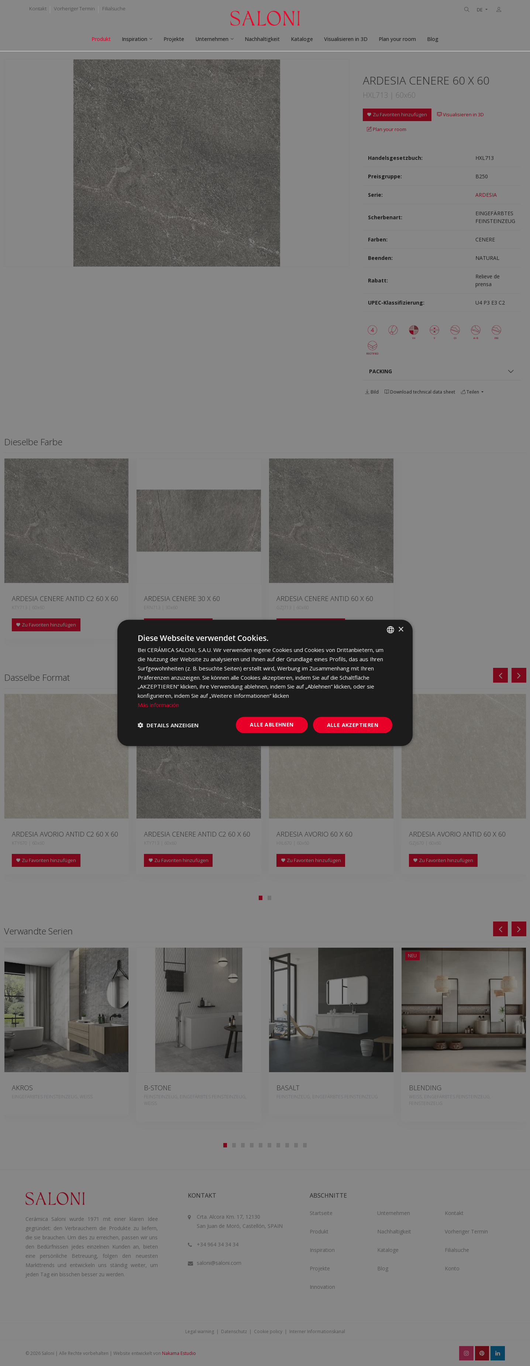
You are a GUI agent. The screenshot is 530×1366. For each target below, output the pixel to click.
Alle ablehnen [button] (271, 724)
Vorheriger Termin (74, 8)
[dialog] (265, 683)
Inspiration (134, 38)
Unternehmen (211, 38)
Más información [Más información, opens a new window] (158, 704)
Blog (432, 38)
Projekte (174, 38)
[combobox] (390, 630)
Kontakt (38, 8)
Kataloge (302, 38)
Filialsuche (113, 8)
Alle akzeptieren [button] (352, 724)
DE (480, 10)
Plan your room (397, 38)
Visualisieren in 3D (346, 38)
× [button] (400, 629)
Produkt (101, 38)
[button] (168, 725)
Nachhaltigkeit (262, 38)
